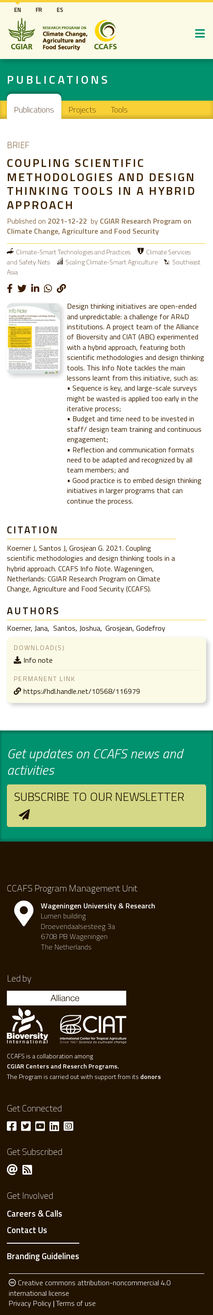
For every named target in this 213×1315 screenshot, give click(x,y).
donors (150, 1076)
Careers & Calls (34, 1214)
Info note (38, 660)
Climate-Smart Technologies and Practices (73, 252)
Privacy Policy (30, 1303)
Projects (82, 109)
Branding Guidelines (43, 1256)
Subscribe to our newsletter (99, 796)
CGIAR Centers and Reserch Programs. (63, 1066)
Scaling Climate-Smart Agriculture (112, 262)
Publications (34, 109)
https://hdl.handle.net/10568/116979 (81, 691)
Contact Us (27, 1230)
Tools (119, 109)
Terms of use (76, 1303)
